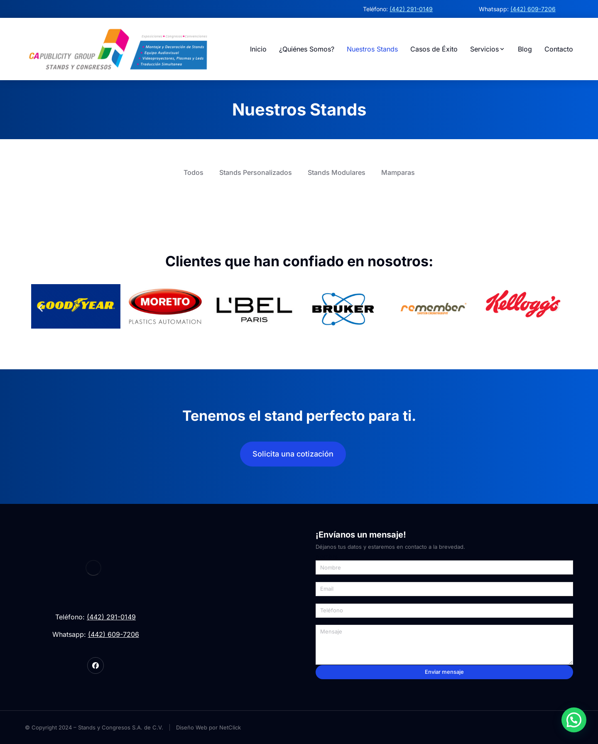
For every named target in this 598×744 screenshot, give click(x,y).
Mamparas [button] (398, 172)
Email (323, 578)
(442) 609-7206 (533, 8)
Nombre (327, 556)
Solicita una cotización (292, 453)
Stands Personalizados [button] (255, 172)
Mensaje (327, 621)
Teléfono (327, 600)
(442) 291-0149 (411, 8)
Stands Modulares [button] (336, 172)
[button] (40, 308)
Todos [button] (193, 172)
